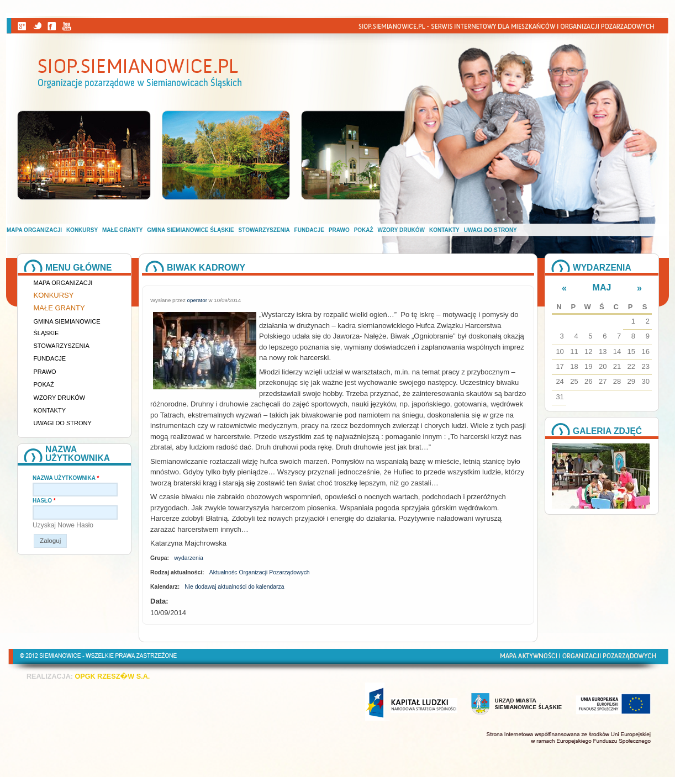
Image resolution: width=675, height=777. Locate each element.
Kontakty (444, 230)
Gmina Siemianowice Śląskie (190, 230)
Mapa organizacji (34, 230)
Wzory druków (401, 230)
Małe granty (122, 230)
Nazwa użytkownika (66, 478)
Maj (602, 287)
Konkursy (82, 230)
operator (197, 300)
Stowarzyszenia (264, 230)
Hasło (44, 501)
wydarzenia (188, 558)
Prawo (339, 230)
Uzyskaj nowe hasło (63, 525)
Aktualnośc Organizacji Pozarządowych (259, 572)
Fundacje (309, 230)
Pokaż (363, 230)
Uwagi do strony (490, 230)
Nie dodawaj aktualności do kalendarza (234, 587)
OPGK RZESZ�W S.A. (112, 676)
